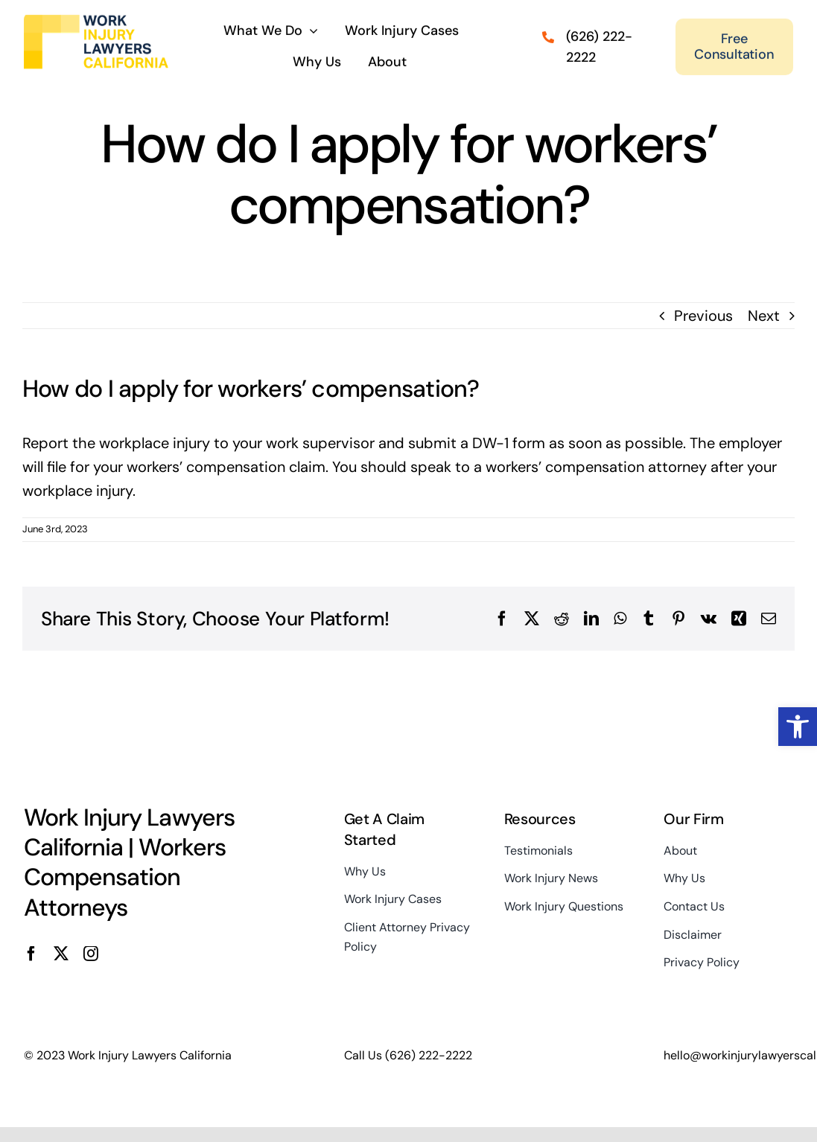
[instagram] (90, 954)
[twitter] (61, 954)
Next (764, 316)
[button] (797, 726)
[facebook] (31, 954)
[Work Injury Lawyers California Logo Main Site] (96, 18)
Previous (703, 316)
